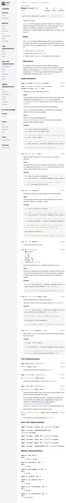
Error (37, 262)
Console (37, 83)
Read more (49, 370)
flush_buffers (29, 378)
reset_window (32, 296)
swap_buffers (29, 389)
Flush (28, 375)
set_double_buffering (32, 412)
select (30, 190)
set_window (31, 249)
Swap (27, 386)
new (28, 86)
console (26, 6)
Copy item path (36, 8)
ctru (8, 2)
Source (23, 10)
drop (25, 367)
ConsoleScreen (39, 86)
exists (30, 154)
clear (29, 241)
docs (48, 74)
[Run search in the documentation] (43, 2)
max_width (31, 330)
